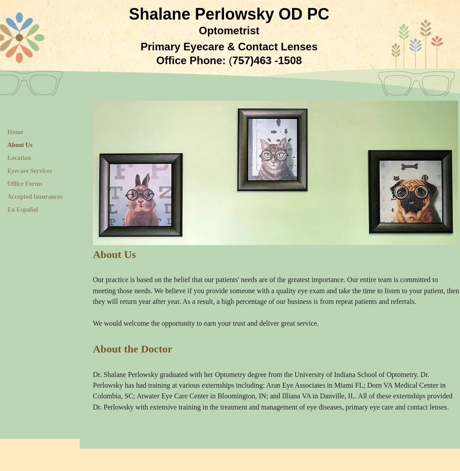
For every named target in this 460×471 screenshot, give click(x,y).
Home (16, 132)
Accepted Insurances (35, 196)
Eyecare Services (30, 171)
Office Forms (25, 183)
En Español (23, 209)
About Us (20, 145)
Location (19, 158)
